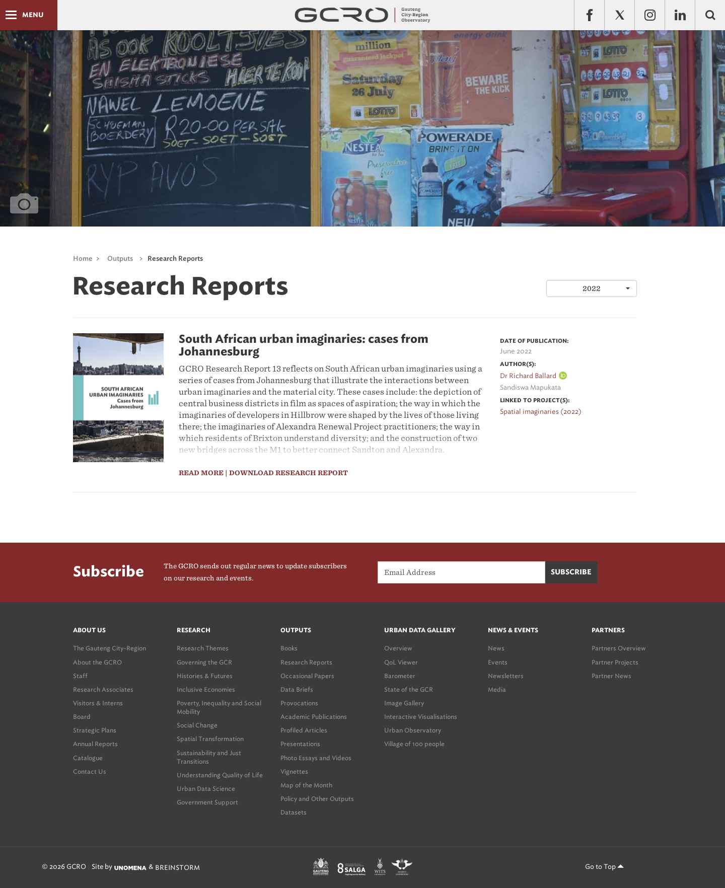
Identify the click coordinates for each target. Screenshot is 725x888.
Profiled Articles (303, 730)
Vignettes (294, 771)
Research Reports (175, 259)
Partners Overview (619, 648)
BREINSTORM (177, 867)
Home (83, 259)
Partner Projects (615, 662)
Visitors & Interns (98, 703)
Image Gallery (404, 703)
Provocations (299, 703)
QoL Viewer (401, 662)
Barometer (399, 676)
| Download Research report (286, 473)
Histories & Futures (205, 676)
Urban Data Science (206, 788)
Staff (80, 676)
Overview (398, 648)
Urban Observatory (412, 730)
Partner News (611, 676)
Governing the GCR (204, 662)
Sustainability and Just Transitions (209, 757)
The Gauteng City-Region (109, 648)
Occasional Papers (307, 676)
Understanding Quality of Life (220, 775)
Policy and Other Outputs (317, 798)
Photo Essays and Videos (315, 758)
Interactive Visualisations (420, 716)
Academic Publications (313, 716)
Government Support (207, 802)
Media (497, 689)
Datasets (293, 812)
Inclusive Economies (206, 689)
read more (201, 473)
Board (82, 716)
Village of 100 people (414, 744)
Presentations (300, 744)
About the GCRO (97, 662)
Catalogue (88, 758)
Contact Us (89, 771)
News (496, 648)
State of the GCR (408, 689)
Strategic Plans (94, 730)
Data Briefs (296, 689)
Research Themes (203, 648)
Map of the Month (306, 785)
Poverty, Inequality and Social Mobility (219, 707)
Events (498, 662)
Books (289, 648)
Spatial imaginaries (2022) (541, 411)
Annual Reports (95, 744)
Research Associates (103, 689)
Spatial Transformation (210, 739)
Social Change (197, 725)
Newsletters (506, 676)
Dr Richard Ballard (528, 376)
